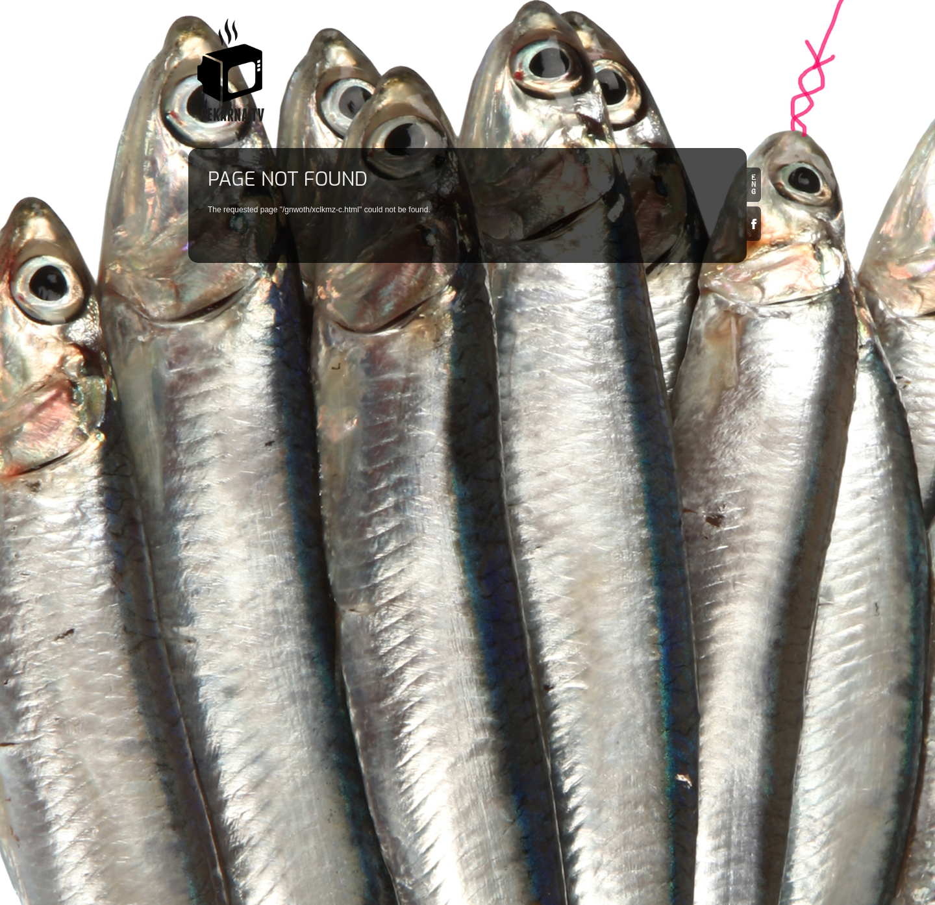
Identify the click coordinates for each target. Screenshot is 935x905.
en (754, 184)
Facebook (754, 223)
